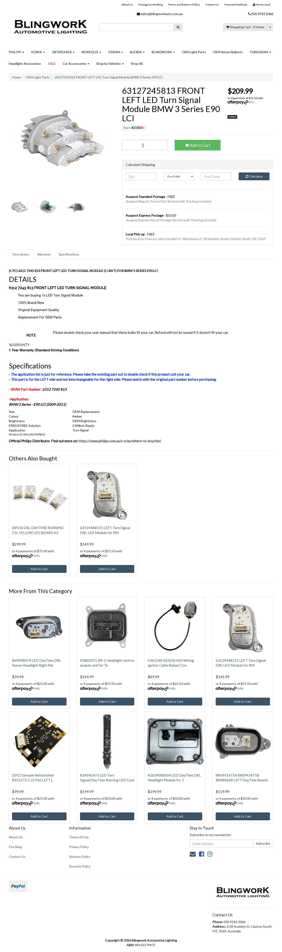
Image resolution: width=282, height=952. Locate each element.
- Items (245, 27)
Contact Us (212, 4)
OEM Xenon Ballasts (228, 52)
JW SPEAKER (63, 52)
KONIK (38, 52)
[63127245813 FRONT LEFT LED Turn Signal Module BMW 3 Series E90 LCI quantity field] (145, 145)
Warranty (44, 254)
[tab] (21, 254)
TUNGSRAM (260, 52)
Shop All (137, 64)
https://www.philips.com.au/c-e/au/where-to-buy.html (120, 441)
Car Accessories (76, 64)
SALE (52, 64)
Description (21, 254)
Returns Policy (79, 856)
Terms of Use (79, 837)
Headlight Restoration (25, 64)
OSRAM (115, 52)
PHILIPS (16, 52)
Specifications (69, 254)
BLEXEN (137, 52)
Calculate (254, 176)
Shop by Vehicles (110, 64)
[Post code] (216, 176)
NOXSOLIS (91, 52)
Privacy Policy (79, 847)
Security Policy (79, 866)
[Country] (178, 176)
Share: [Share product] (134, 127)
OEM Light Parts (194, 52)
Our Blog (15, 847)
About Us (127, 4)
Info (251, 102)
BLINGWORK (163, 52)
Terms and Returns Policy (184, 4)
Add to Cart (197, 145)
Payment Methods (235, 4)
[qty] (141, 176)
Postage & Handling (150, 4)
